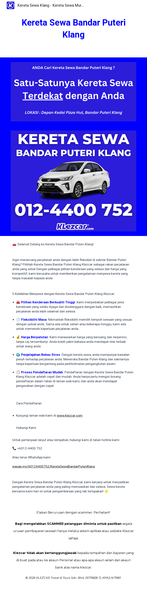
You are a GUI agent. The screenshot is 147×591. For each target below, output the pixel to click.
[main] (73, 28)
